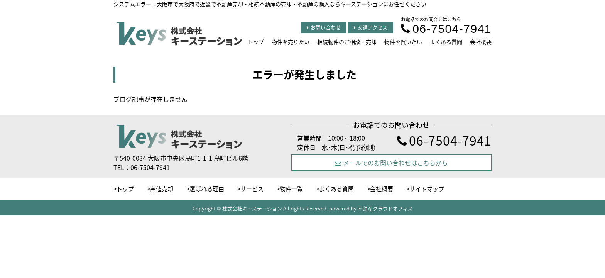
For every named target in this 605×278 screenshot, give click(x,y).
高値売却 (161, 189)
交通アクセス (370, 27)
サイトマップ (426, 189)
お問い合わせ (324, 27)
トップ (256, 42)
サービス (252, 189)
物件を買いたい (403, 42)
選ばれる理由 (206, 189)
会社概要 (481, 42)
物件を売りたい (290, 42)
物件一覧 (291, 189)
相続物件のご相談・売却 (347, 42)
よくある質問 (446, 42)
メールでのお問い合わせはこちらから (391, 162)
